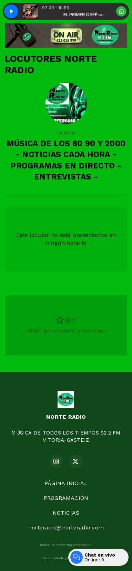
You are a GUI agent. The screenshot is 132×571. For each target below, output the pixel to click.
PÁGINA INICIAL (66, 483)
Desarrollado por (66, 558)
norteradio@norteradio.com (66, 527)
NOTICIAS (66, 512)
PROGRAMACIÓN (66, 498)
